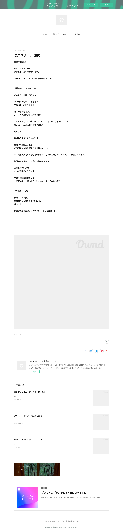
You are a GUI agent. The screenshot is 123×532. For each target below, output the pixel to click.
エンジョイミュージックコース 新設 (29, 392)
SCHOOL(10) (18, 334)
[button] (46, 34)
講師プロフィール (60, 34)
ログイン (106, 5)
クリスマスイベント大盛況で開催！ (29, 416)
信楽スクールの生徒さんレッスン (28, 439)
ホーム (46, 34)
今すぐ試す (91, 5)
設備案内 (76, 34)
